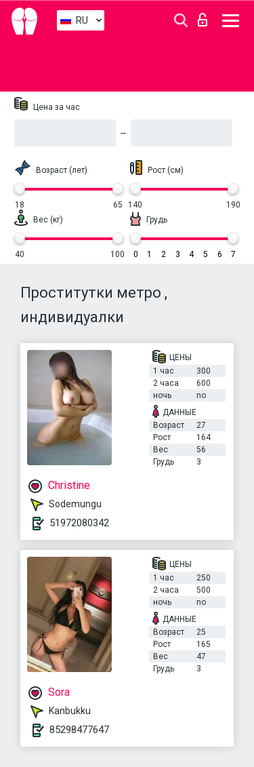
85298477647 (79, 730)
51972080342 (79, 523)
